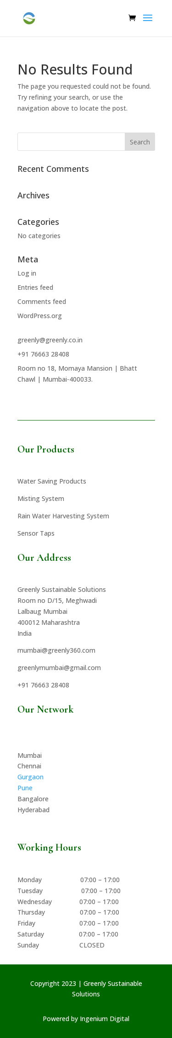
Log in (26, 273)
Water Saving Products (51, 481)
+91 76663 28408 (43, 354)
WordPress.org (39, 315)
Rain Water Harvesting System (63, 515)
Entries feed (35, 287)
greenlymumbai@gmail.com (59, 667)
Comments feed (41, 301)
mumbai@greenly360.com (56, 650)
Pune (25, 787)
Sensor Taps (36, 533)
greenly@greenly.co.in (50, 339)
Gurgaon (30, 776)
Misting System (40, 498)
